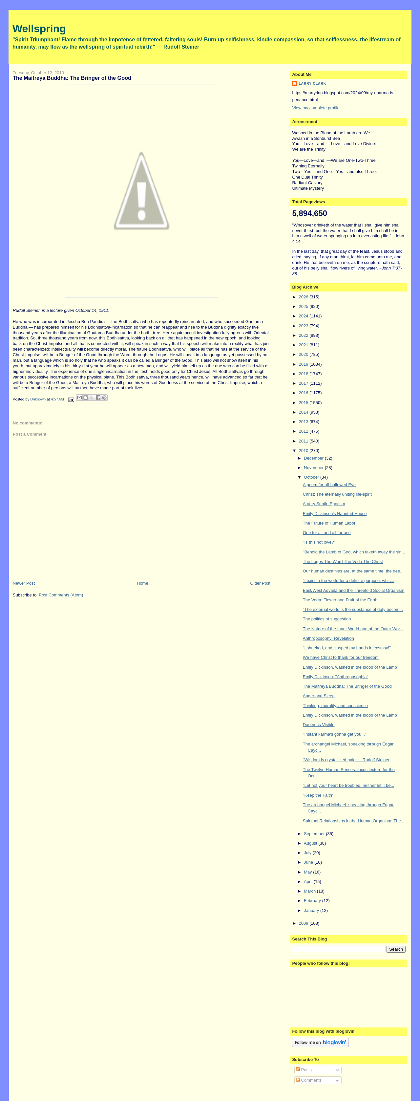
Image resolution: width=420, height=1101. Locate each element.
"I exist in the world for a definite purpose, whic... (348, 580)
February (313, 900)
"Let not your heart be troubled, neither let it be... (348, 785)
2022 (304, 335)
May (308, 872)
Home (142, 583)
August (311, 843)
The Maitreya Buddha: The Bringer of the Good (347, 686)
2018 (304, 373)
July (308, 852)
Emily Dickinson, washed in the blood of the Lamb (350, 667)
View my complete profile (315, 107)
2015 (304, 402)
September (315, 833)
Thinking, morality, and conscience (335, 705)
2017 (304, 383)
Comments (309, 1080)
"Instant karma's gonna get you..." (335, 734)
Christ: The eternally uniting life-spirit (337, 494)
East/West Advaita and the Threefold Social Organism (354, 590)
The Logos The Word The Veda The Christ (343, 561)
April (309, 881)
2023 (304, 325)
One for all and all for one (327, 532)
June (309, 862)
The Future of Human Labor (329, 523)
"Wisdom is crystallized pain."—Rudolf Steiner (346, 759)
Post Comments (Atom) (61, 595)
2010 (304, 450)
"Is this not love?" (319, 542)
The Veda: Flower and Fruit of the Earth (340, 599)
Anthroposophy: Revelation (328, 638)
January (312, 910)
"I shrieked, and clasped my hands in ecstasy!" (347, 647)
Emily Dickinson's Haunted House (335, 513)
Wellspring (39, 28)
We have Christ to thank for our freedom (341, 657)
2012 (304, 431)
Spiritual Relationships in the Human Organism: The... (354, 820)
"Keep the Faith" (318, 795)
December (314, 458)
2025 (304, 306)
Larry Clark (312, 83)
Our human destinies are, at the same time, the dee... (353, 571)
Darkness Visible (319, 724)
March (310, 891)
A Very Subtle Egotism (324, 503)
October (312, 477)
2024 (304, 315)
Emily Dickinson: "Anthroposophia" (335, 676)
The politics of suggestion (327, 618)
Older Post (260, 583)
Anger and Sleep (319, 695)
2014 (304, 412)
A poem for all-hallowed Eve (329, 484)
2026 (304, 296)
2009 (304, 923)
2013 (304, 421)
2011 (304, 441)
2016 (304, 392)
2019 (304, 364)
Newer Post (24, 583)
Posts (304, 1069)
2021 (304, 344)
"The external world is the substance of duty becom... (353, 609)
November (314, 467)
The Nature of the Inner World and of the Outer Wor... (353, 628)
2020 (304, 354)
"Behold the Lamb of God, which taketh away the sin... (354, 552)
